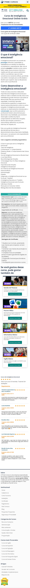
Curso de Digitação (7, 548)
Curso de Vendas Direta (9, 559)
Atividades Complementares (10, 572)
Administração (6, 525)
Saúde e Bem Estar (7, 533)
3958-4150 (16, 10)
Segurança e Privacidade (9, 515)
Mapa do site (5, 575)
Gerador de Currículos (8, 569)
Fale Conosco (5, 506)
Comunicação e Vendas (8, 530)
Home (3, 490)
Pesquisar (27, 10)
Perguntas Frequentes (8, 512)
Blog (3, 509)
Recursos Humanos (7, 522)
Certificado (5, 501)
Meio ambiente (6, 527)
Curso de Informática (8, 554)
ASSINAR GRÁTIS (15, 28)
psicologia (4, 62)
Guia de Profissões (7, 567)
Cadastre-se (5, 493)
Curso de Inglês (6, 543)
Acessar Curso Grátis (15, 294)
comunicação (5, 111)
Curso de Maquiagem (8, 551)
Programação (6, 535)
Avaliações (5, 498)
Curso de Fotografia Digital (10, 556)
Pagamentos (5, 504)
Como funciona (6, 495)
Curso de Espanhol (7, 546)
